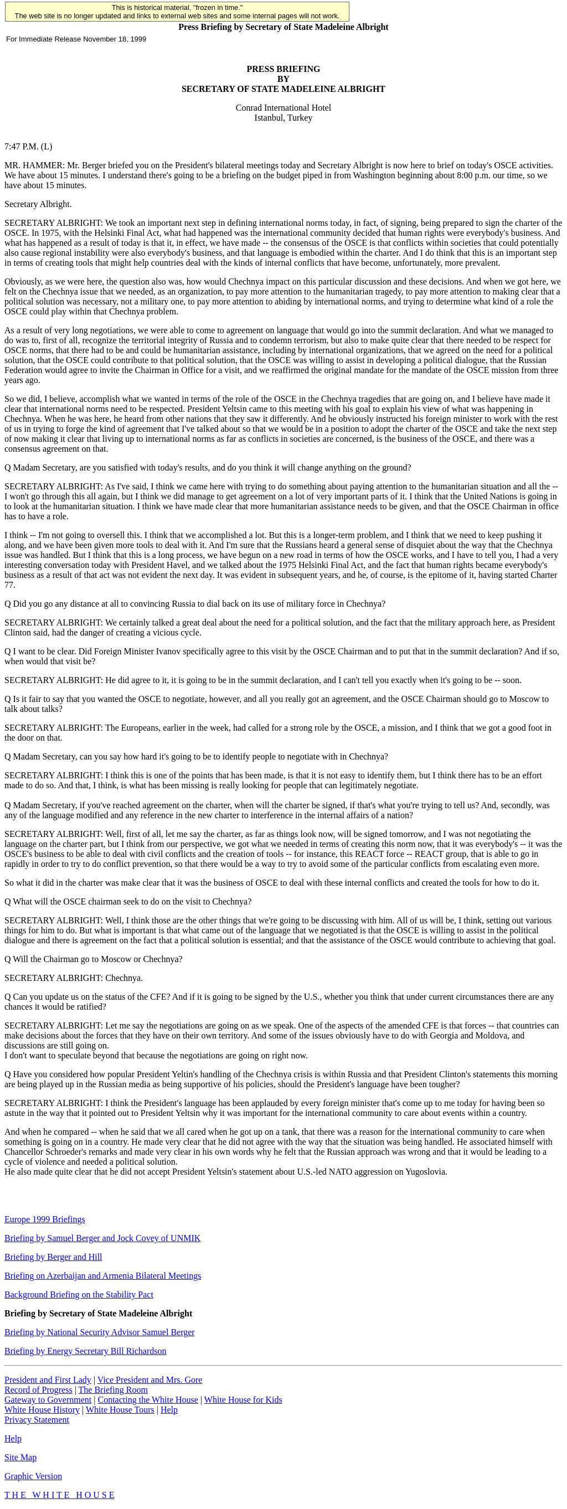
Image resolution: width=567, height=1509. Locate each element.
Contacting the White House (147, 1399)
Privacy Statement (36, 1419)
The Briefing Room (113, 1389)
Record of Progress (38, 1389)
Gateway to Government (47, 1399)
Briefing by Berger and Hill (53, 1257)
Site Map (20, 1457)
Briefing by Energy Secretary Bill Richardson (85, 1351)
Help (169, 1409)
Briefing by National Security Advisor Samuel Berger (99, 1332)
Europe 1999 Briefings (44, 1219)
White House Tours (120, 1409)
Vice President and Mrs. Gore (150, 1379)
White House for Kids (243, 1399)
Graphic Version (33, 1476)
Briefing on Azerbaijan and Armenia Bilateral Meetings (102, 1275)
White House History (42, 1409)
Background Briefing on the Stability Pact (78, 1294)
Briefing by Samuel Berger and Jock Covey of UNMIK (102, 1238)
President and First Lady (47, 1379)
